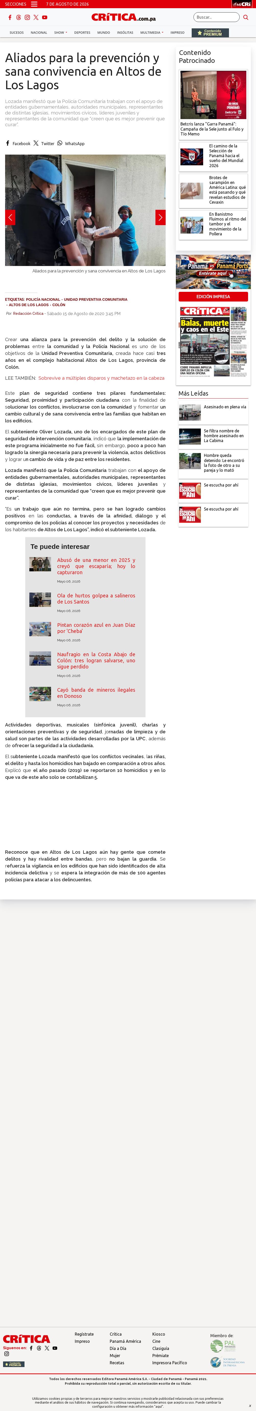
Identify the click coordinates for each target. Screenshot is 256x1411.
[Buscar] (216, 17)
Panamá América (125, 1341)
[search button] (246, 17)
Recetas (117, 1362)
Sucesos (17, 32)
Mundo (103, 32)
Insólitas (125, 32)
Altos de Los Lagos (29, 305)
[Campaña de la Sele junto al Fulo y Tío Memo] (213, 94)
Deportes (82, 32)
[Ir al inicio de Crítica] (126, 16)
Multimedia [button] (150, 32)
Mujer (115, 1355)
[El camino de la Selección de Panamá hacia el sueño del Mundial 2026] (191, 156)
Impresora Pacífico (169, 1362)
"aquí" (158, 1406)
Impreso (177, 32)
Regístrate (84, 1334)
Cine (156, 1341)
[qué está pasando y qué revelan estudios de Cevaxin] (191, 190)
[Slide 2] (85, 276)
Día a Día (118, 1348)
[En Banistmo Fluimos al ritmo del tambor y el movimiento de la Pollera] (191, 224)
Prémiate (160, 1355)
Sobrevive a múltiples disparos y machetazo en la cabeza (100, 378)
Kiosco (158, 1334)
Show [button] (59, 32)
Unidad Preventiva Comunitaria (96, 299)
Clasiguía (160, 1348)
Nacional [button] (39, 32)
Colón (58, 305)
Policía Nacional (43, 299)
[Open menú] (34, 4)
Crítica (116, 1334)
